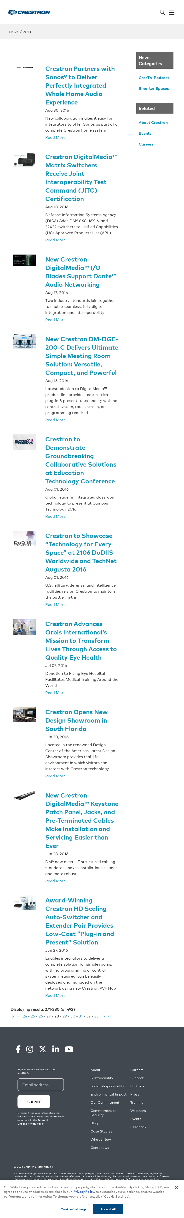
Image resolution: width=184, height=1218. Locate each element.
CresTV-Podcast (154, 77)
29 (65, 1015)
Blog (94, 1123)
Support (137, 1078)
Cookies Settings (73, 1209)
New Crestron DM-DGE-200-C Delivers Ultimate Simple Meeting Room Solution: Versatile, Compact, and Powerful (81, 355)
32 (88, 1015)
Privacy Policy (84, 1191)
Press (134, 1094)
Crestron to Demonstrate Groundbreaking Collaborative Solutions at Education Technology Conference (80, 459)
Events (145, 133)
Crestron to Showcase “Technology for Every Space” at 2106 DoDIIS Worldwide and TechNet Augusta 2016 (81, 552)
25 (33, 1015)
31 (81, 1015)
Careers (146, 143)
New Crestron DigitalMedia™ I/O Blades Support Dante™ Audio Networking (80, 271)
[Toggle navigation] (171, 12)
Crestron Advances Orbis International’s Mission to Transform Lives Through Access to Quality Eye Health (81, 640)
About (95, 1070)
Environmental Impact (108, 1094)
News (13, 31)
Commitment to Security (103, 1112)
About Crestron (153, 122)
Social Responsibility (107, 1086)
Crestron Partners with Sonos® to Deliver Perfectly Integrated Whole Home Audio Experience (80, 85)
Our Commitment (105, 1102)
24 (25, 1015)
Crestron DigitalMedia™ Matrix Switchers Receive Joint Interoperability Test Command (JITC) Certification (81, 177)
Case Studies (101, 1131)
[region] (92, 1199)
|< (13, 1015)
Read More (55, 137)
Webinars (138, 1110)
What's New (101, 1139)
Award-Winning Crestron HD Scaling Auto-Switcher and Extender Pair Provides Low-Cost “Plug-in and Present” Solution (79, 920)
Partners (137, 1086)
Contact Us (100, 1147)
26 (41, 1015)
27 (48, 1015)
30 (72, 1015)
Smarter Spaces (154, 88)
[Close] (176, 1187)
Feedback (138, 1127)
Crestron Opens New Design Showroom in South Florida (76, 719)
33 (96, 1015)
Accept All (107, 1209)
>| (109, 1015)
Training (137, 1102)
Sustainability (102, 1078)
